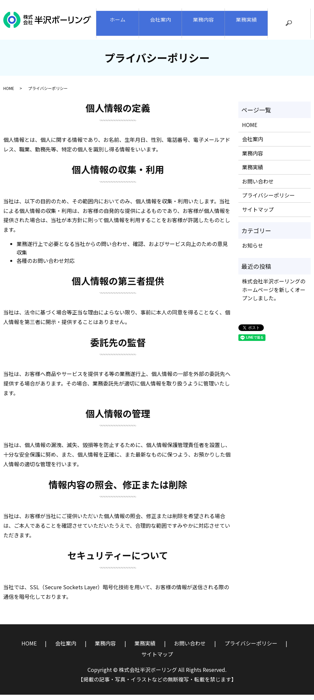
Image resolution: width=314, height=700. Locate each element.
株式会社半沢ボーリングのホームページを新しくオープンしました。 (273, 295)
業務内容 (203, 22)
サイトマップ (258, 215)
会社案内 (160, 22)
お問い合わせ (258, 187)
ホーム (117, 22)
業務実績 (246, 22)
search (293, 26)
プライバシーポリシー (268, 201)
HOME (8, 94)
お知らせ (252, 251)
